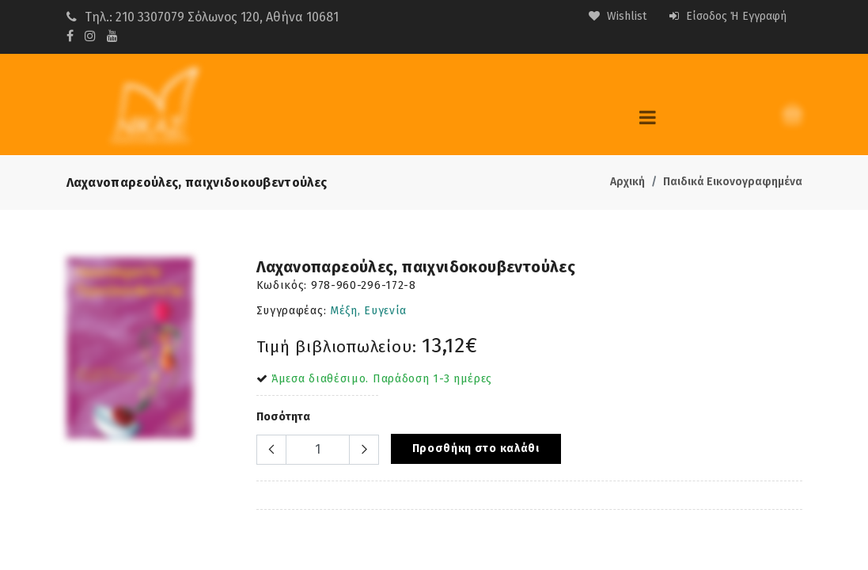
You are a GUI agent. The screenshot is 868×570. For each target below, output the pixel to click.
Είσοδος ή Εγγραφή (728, 16)
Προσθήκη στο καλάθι (476, 448)
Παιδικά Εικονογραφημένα (732, 181)
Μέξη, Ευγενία (368, 310)
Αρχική (627, 181)
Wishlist (617, 16)
